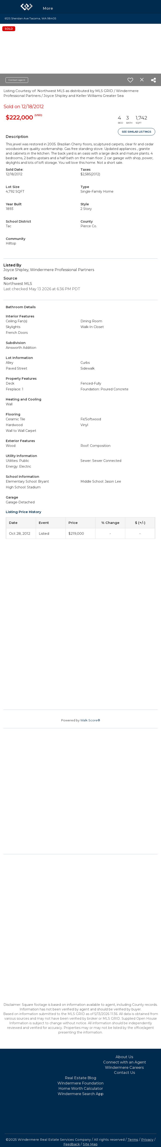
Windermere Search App (81, 1094)
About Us (124, 1057)
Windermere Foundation (80, 1083)
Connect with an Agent (124, 1062)
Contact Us (124, 1072)
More (48, 8)
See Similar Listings (136, 131)
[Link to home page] (26, 7)
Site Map (90, 1144)
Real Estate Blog (80, 1078)
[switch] (130, 80)
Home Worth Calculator (80, 1088)
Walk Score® (90, 720)
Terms (133, 1140)
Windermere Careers (124, 1067)
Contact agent (17, 79)
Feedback (71, 1144)
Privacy (147, 1140)
